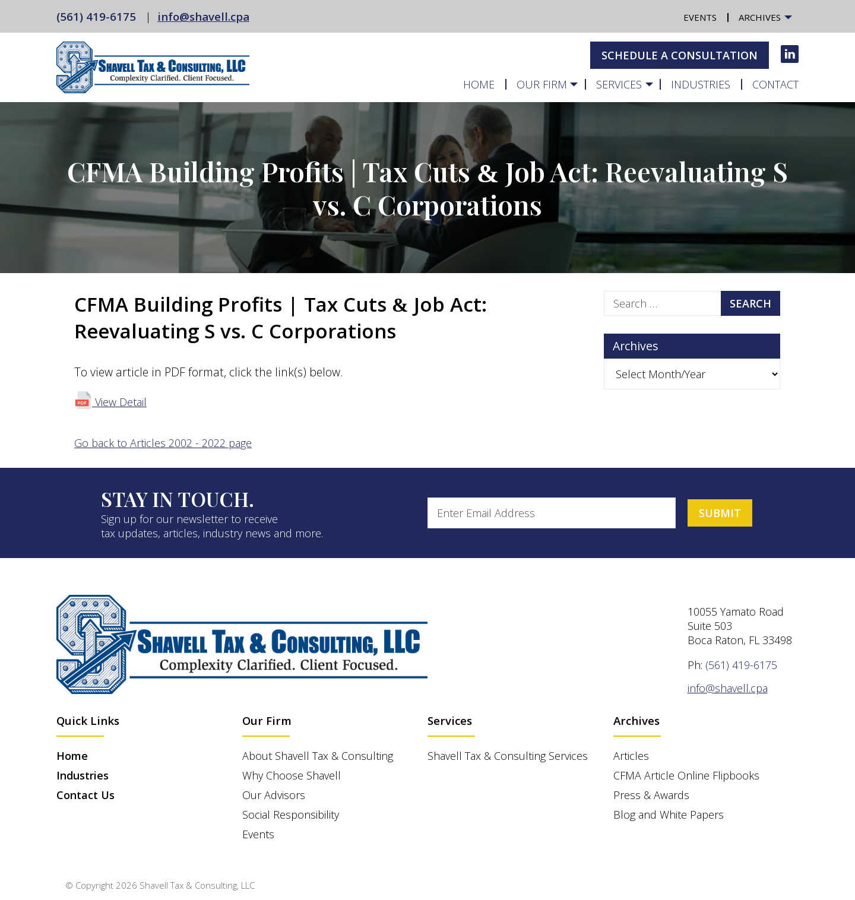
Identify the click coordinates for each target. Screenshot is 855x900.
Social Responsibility (290, 814)
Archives (760, 17)
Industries (700, 84)
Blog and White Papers (668, 814)
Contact (775, 84)
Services (619, 84)
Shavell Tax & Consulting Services (508, 756)
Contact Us (85, 795)
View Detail (110, 402)
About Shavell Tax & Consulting (317, 756)
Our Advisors (273, 795)
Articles (631, 756)
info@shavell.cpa (203, 16)
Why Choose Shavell (291, 775)
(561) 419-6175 (96, 16)
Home (479, 84)
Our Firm (542, 84)
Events (700, 17)
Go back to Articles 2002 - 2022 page (163, 443)
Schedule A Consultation (679, 55)
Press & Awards (651, 795)
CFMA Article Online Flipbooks (686, 775)
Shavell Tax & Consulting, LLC (197, 885)
